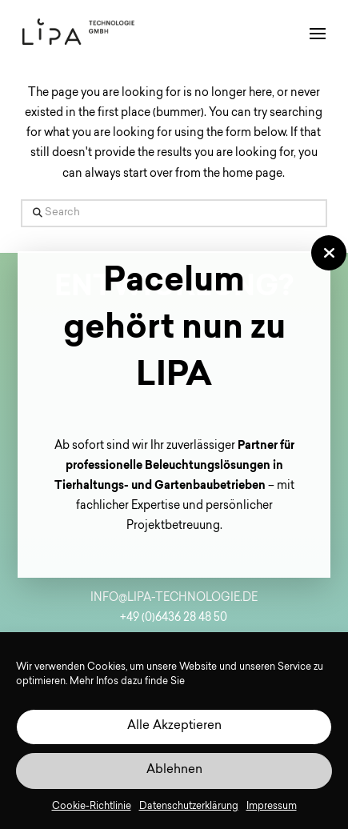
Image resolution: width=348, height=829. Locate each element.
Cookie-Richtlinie (91, 806)
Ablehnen (174, 770)
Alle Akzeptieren (174, 726)
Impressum (271, 806)
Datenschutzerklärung (188, 806)
